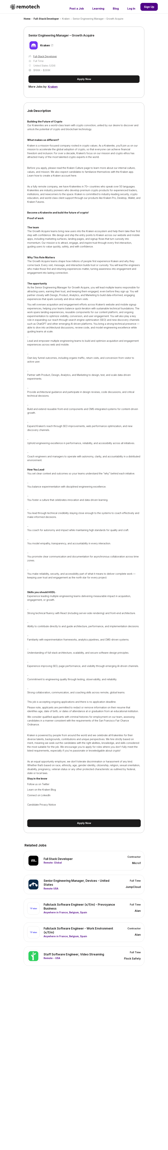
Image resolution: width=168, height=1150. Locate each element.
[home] (25, 7)
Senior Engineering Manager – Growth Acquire (98, 18)
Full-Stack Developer (46, 18)
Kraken (66, 18)
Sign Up (149, 7)
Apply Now (84, 79)
